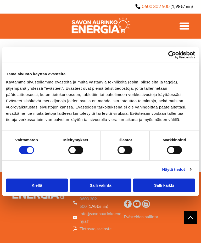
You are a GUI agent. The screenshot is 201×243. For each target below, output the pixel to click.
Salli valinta (100, 185)
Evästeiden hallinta (141, 216)
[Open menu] (184, 26)
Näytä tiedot (173, 169)
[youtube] (137, 204)
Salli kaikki (164, 185)
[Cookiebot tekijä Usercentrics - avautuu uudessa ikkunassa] (172, 55)
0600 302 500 (156, 6)
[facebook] (128, 204)
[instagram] (146, 204)
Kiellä (37, 185)
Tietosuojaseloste (95, 228)
